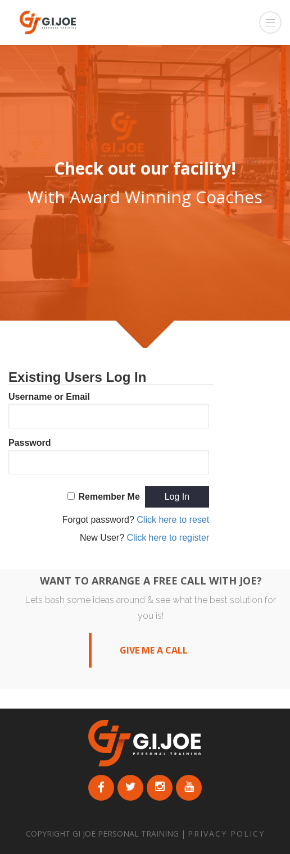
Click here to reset (173, 519)
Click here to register (167, 537)
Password (29, 442)
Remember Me (108, 496)
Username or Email (49, 396)
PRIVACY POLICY (226, 833)
